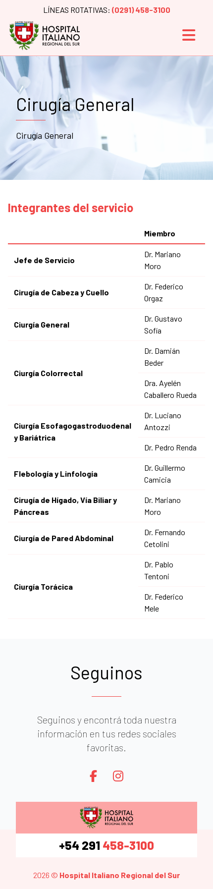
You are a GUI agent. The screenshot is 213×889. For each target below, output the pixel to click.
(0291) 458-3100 (141, 9)
